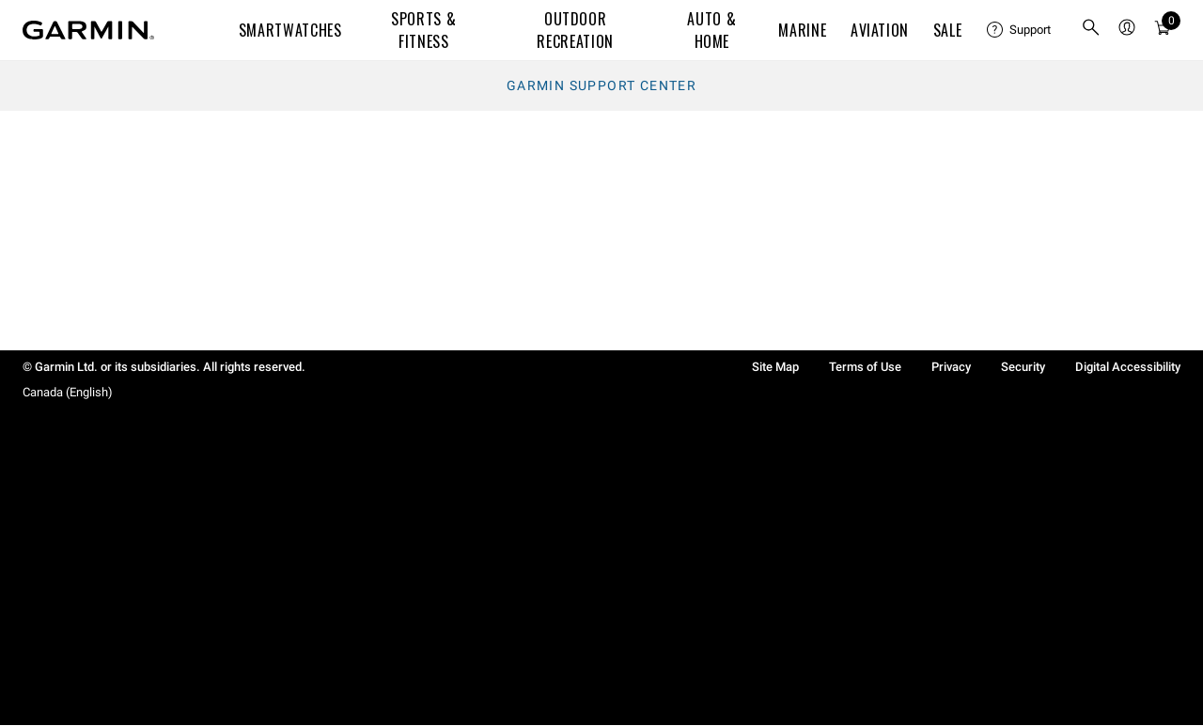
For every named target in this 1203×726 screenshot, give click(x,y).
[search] (1091, 30)
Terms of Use (865, 367)
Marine (802, 30)
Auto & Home (711, 30)
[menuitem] (1019, 30)
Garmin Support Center (601, 85)
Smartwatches (290, 30)
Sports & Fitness (423, 30)
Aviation (880, 30)
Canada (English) (68, 392)
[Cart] (1162, 30)
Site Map (775, 367)
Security (1023, 367)
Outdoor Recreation (575, 30)
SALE (947, 30)
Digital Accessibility (1127, 367)
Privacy (951, 367)
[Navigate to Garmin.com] (88, 30)
